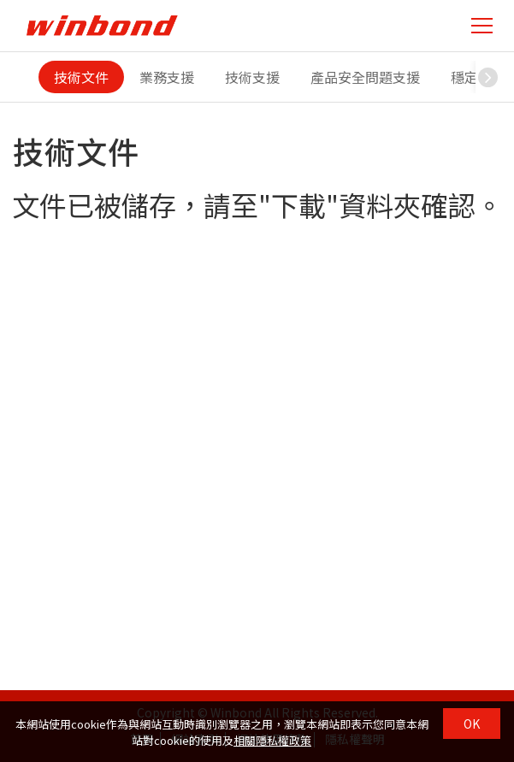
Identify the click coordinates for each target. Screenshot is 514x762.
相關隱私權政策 (272, 740)
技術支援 (252, 77)
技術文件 (81, 77)
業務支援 (166, 77)
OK (472, 723)
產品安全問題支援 (365, 77)
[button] (488, 77)
